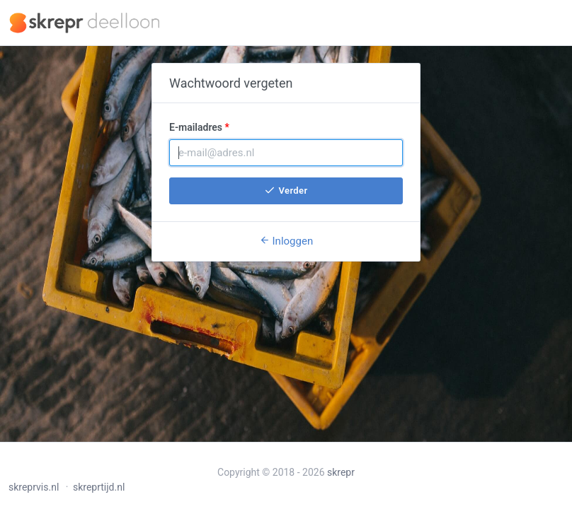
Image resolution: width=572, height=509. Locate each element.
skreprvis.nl (33, 487)
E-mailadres (195, 127)
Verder (285, 190)
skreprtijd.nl (99, 487)
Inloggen (286, 241)
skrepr (341, 472)
